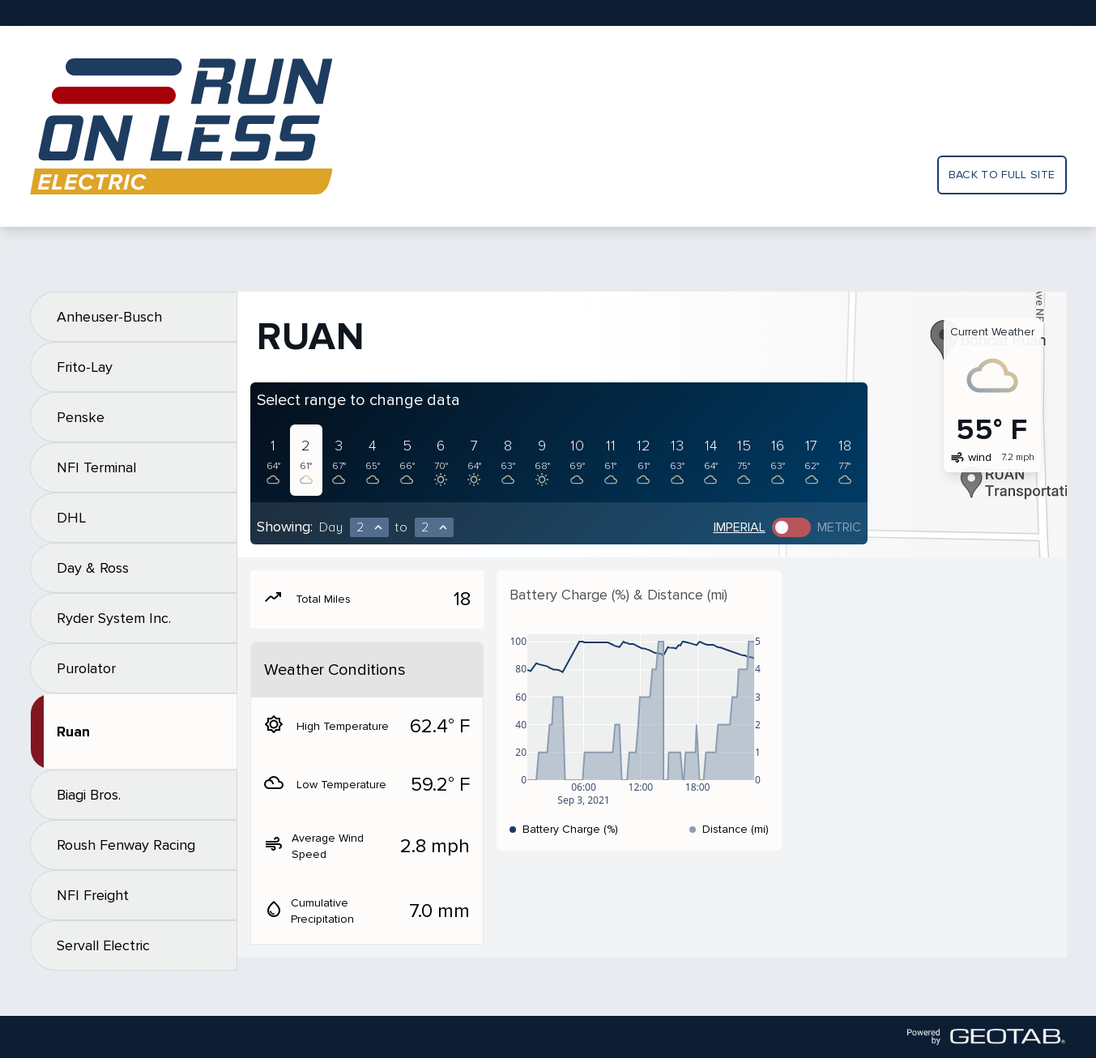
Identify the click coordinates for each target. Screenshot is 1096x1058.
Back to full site (1002, 174)
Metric (839, 527)
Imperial (739, 527)
